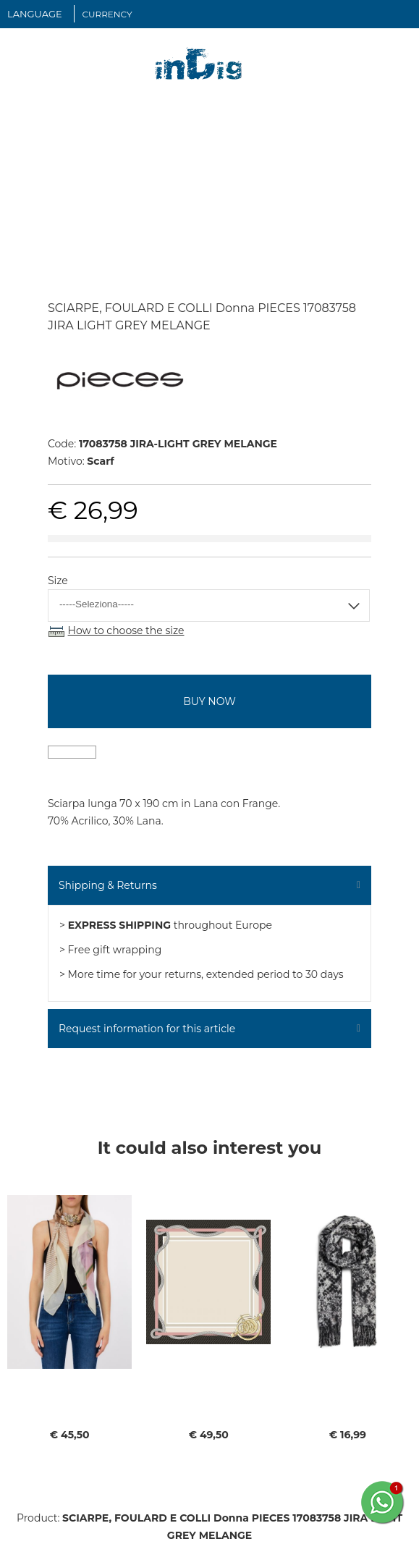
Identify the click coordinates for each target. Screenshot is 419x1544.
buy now (209, 701)
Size (58, 580)
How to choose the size (126, 630)
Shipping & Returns (108, 885)
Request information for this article (147, 1028)
